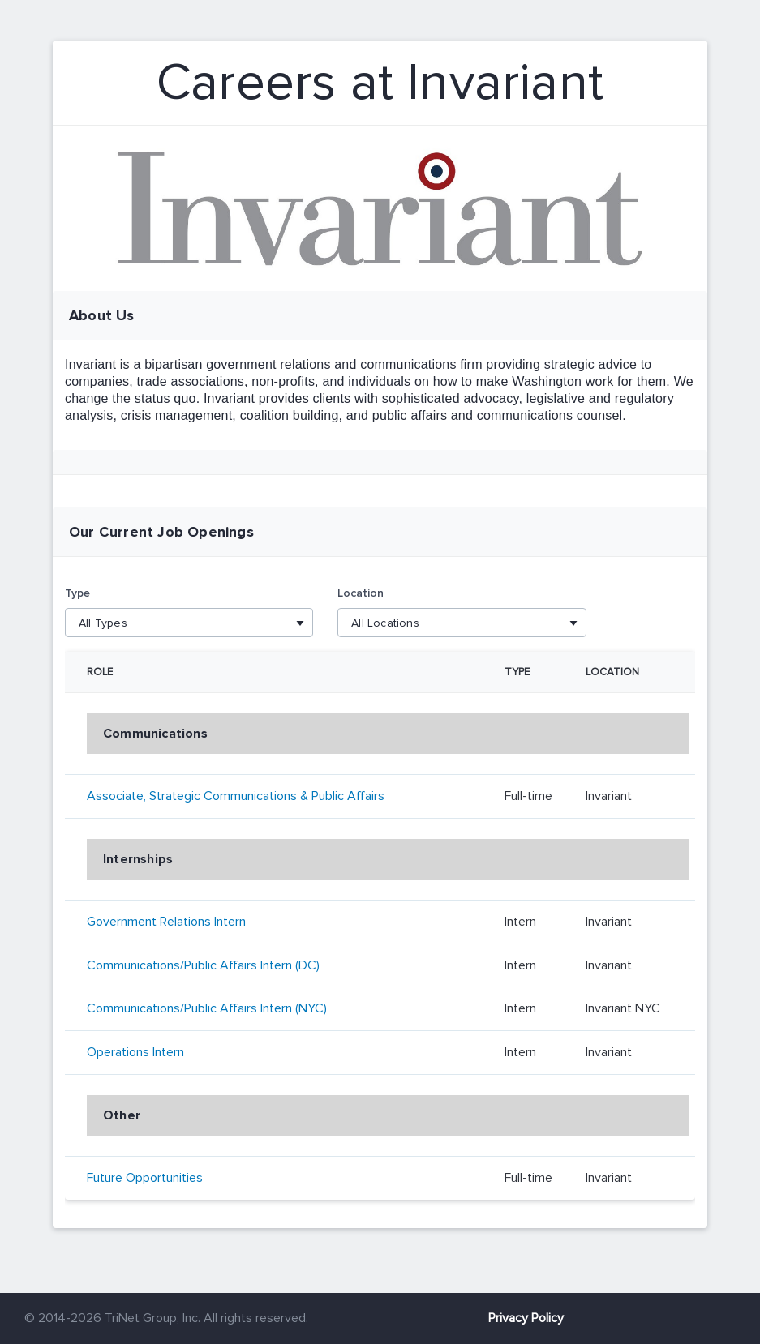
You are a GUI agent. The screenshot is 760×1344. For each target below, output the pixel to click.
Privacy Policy (526, 1318)
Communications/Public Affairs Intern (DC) (203, 965)
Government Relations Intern (166, 922)
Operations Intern (135, 1052)
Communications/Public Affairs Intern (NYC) (207, 1008)
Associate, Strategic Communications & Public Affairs (235, 796)
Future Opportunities (145, 1178)
